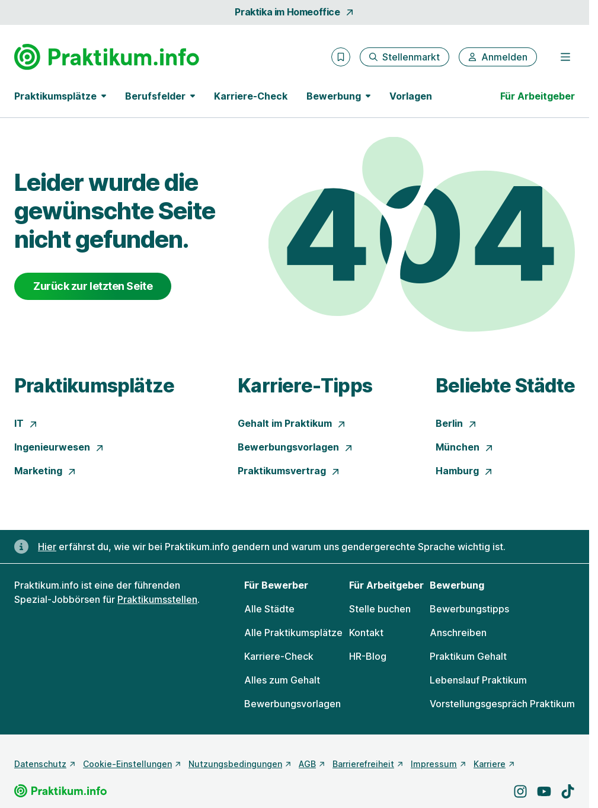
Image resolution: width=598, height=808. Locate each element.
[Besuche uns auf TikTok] (568, 791)
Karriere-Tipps (305, 385)
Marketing (45, 471)
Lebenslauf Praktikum (478, 680)
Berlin (456, 423)
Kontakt (366, 632)
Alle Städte (269, 609)
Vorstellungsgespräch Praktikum (502, 704)
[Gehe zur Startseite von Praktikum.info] (106, 57)
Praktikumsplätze (94, 385)
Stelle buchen (380, 609)
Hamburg (464, 471)
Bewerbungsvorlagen (295, 447)
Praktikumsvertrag (289, 471)
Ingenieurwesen (59, 447)
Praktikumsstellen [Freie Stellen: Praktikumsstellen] (157, 599)
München (465, 447)
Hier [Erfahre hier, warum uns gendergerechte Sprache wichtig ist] (47, 546)
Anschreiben (458, 632)
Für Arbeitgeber (537, 96)
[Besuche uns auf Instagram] (520, 791)
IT (26, 423)
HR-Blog (367, 656)
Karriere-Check (250, 96)
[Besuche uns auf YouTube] (544, 791)
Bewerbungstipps (469, 609)
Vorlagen (410, 96)
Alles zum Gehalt (282, 680)
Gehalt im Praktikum (292, 423)
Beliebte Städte (505, 385)
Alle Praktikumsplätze (293, 632)
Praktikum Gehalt (468, 656)
